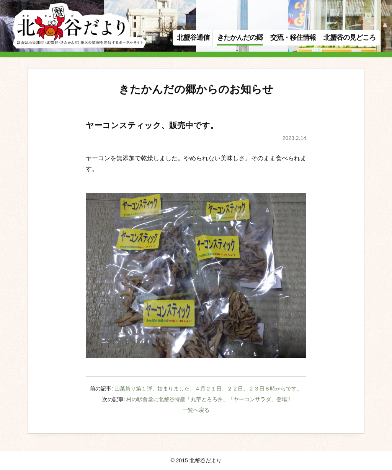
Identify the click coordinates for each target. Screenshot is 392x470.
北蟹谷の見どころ (349, 37)
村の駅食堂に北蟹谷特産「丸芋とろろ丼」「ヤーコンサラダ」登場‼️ (208, 399)
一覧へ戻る (196, 410)
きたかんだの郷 (240, 37)
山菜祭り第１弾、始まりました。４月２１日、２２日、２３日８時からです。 (208, 388)
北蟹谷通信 (193, 37)
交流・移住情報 (293, 37)
